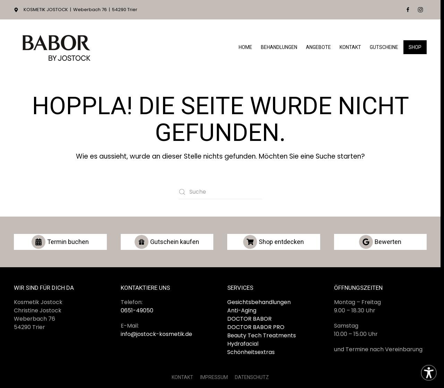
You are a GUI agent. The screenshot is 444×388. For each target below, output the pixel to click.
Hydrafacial (242, 344)
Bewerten (380, 242)
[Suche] (220, 192)
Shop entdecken (273, 242)
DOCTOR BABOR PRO (255, 327)
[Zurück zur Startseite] (57, 47)
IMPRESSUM (214, 377)
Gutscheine (384, 47)
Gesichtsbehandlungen (259, 302)
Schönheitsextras (251, 352)
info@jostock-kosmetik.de (156, 334)
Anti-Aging (241, 310)
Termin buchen (60, 242)
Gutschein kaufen (167, 242)
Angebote (318, 47)
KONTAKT (182, 377)
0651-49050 (137, 310)
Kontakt (350, 47)
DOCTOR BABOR (249, 319)
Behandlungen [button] (279, 47)
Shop (415, 47)
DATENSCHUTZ (252, 377)
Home (245, 47)
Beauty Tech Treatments (261, 335)
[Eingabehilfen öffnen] (428, 372)
